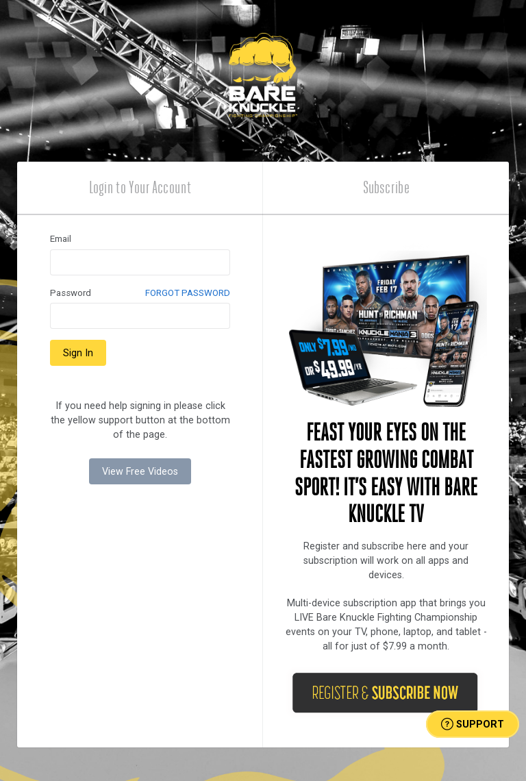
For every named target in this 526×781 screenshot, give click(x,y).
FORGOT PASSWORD (187, 293)
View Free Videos (140, 471)
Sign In (78, 352)
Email (60, 239)
